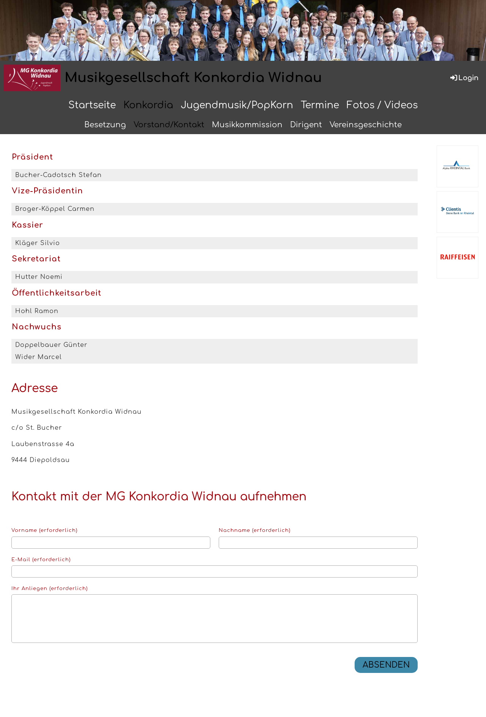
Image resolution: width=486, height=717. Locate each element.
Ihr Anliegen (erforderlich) (49, 588)
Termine (320, 105)
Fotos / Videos (382, 105)
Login (463, 78)
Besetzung (105, 124)
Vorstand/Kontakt (169, 124)
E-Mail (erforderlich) (41, 559)
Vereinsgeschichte (366, 124)
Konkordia (148, 105)
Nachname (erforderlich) (254, 530)
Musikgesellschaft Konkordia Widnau (193, 77)
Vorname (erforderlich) (44, 530)
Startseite (92, 105)
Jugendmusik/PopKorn (237, 105)
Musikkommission (247, 124)
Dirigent (306, 124)
